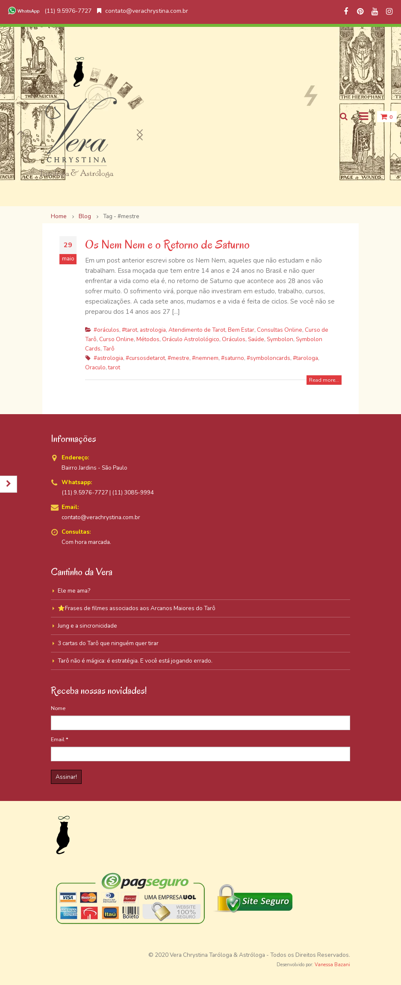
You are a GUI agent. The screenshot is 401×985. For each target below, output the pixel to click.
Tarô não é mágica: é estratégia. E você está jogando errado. (135, 661)
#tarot (129, 330)
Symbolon (280, 339)
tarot (114, 367)
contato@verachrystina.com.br (142, 11)
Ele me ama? (74, 591)
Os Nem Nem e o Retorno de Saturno (167, 244)
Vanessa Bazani (332, 965)
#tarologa (305, 358)
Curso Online (116, 339)
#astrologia (108, 358)
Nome (58, 708)
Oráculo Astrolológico (190, 339)
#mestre (178, 358)
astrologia (153, 330)
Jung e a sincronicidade (87, 626)
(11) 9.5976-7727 (48, 11)
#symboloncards (268, 358)
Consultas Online (279, 330)
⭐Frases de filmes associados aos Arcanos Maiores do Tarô (136, 608)
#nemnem (205, 358)
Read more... (324, 380)
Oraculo (95, 367)
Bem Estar (241, 330)
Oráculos (233, 339)
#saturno (232, 358)
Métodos (147, 339)
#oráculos (106, 330)
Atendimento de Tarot (196, 330)
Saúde (256, 339)
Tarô (109, 349)
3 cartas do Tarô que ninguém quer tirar (108, 643)
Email (59, 739)
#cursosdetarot (145, 358)
